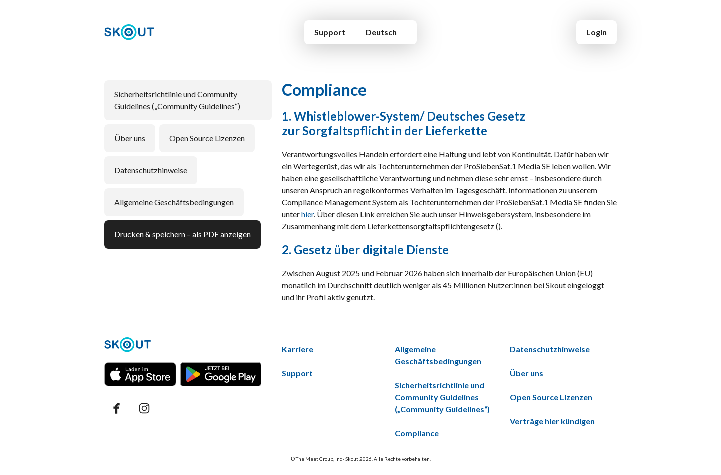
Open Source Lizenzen (207, 138)
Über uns (129, 138)
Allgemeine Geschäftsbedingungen (174, 202)
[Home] (129, 32)
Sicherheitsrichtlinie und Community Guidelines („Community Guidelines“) (177, 100)
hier (307, 214)
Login (596, 32)
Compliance (417, 433)
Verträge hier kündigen (552, 421)
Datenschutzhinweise (150, 170)
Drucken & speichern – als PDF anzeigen (182, 234)
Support (329, 32)
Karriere (297, 349)
